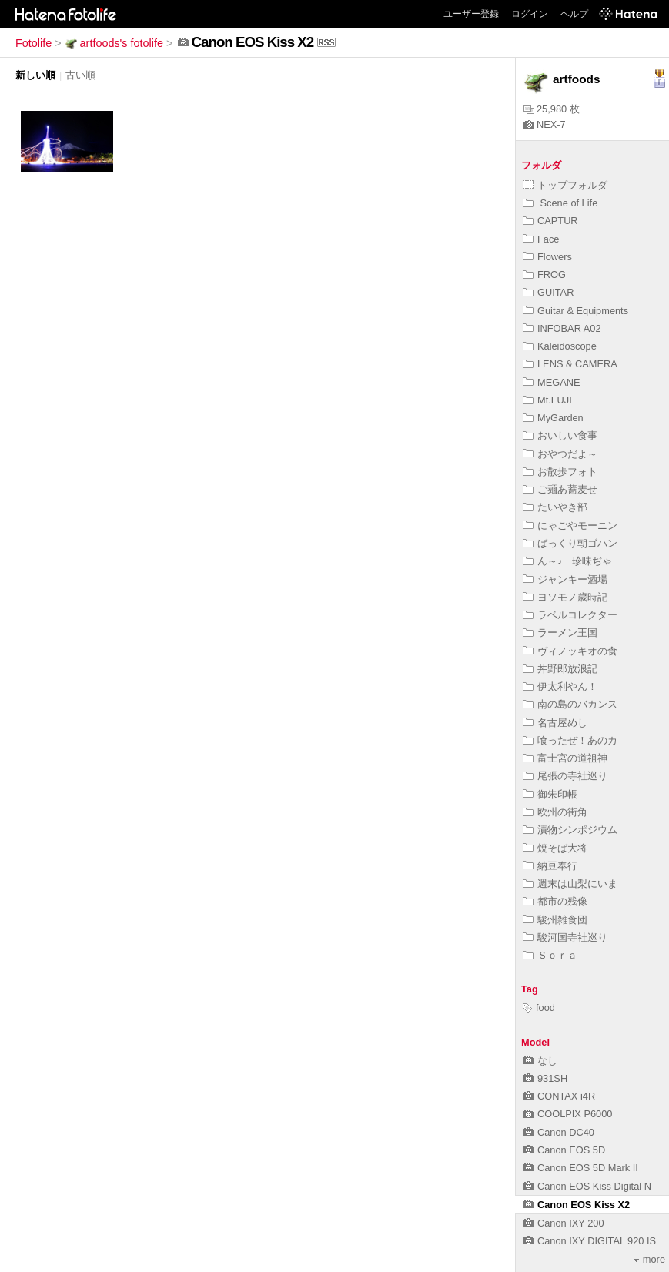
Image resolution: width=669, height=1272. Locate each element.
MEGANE (551, 382)
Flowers (547, 257)
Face (541, 239)
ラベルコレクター (570, 615)
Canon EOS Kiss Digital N (587, 1186)
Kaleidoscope (560, 346)
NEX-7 (544, 124)
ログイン (529, 13)
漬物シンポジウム (570, 829)
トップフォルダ (565, 185)
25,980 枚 (551, 109)
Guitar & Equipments (575, 310)
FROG (544, 274)
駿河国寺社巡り (565, 937)
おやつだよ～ (560, 454)
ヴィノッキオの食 (570, 651)
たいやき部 (555, 507)
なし (540, 1060)
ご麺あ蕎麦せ (560, 489)
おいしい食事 (560, 435)
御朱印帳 (550, 794)
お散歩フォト (560, 471)
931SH (545, 1078)
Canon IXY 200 (563, 1223)
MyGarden (553, 417)
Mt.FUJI (547, 400)
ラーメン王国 (560, 632)
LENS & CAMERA (570, 364)
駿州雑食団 (555, 920)
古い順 (80, 75)
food (539, 1007)
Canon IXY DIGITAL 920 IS (589, 1241)
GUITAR (548, 292)
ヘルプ (574, 13)
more (649, 1259)
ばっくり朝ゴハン (570, 543)
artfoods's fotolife (114, 43)
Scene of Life (560, 203)
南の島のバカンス (570, 704)
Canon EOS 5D (564, 1150)
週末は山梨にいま (570, 883)
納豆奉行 (550, 866)
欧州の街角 (555, 812)
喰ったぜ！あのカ (570, 740)
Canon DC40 (558, 1132)
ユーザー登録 (471, 13)
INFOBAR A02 (562, 328)
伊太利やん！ (560, 686)
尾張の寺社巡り (565, 776)
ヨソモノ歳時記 (565, 597)
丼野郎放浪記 (560, 668)
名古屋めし (555, 722)
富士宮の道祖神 (565, 758)
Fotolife (33, 43)
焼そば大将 (555, 848)
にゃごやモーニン (570, 525)
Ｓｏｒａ (550, 955)
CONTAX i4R (559, 1096)
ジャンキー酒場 (565, 579)
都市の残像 (555, 901)
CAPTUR (550, 220)
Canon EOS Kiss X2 (576, 1204)
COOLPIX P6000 (567, 1114)
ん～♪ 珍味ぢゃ (567, 561)
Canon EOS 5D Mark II (580, 1167)
